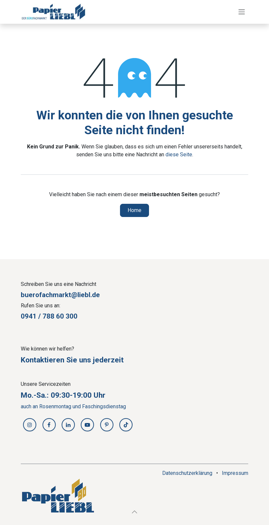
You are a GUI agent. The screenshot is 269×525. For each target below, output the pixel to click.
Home (134, 210)
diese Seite (178, 154)
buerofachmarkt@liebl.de (60, 295)
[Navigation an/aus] (241, 12)
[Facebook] (49, 425)
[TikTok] (126, 425)
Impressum (235, 473)
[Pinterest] (107, 425)
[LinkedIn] (68, 425)
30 (70, 316)
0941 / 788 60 (43, 316)
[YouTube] (87, 425)
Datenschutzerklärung (187, 473)
